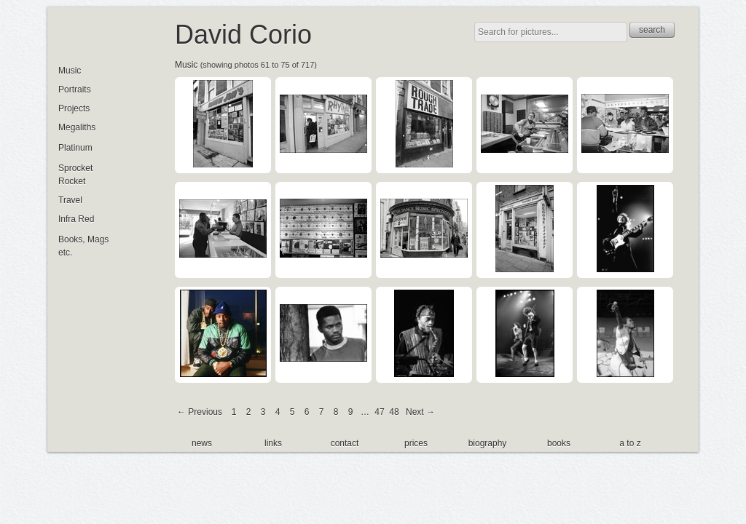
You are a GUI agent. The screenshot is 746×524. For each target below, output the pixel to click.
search (652, 30)
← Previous (199, 412)
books (558, 443)
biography (487, 443)
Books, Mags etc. (83, 246)
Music (186, 65)
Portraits (74, 89)
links (273, 443)
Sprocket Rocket (75, 174)
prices (416, 443)
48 (393, 412)
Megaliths (76, 127)
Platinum (75, 148)
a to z (629, 443)
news (202, 443)
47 (379, 412)
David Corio (243, 34)
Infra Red (76, 219)
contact (345, 443)
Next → (420, 412)
